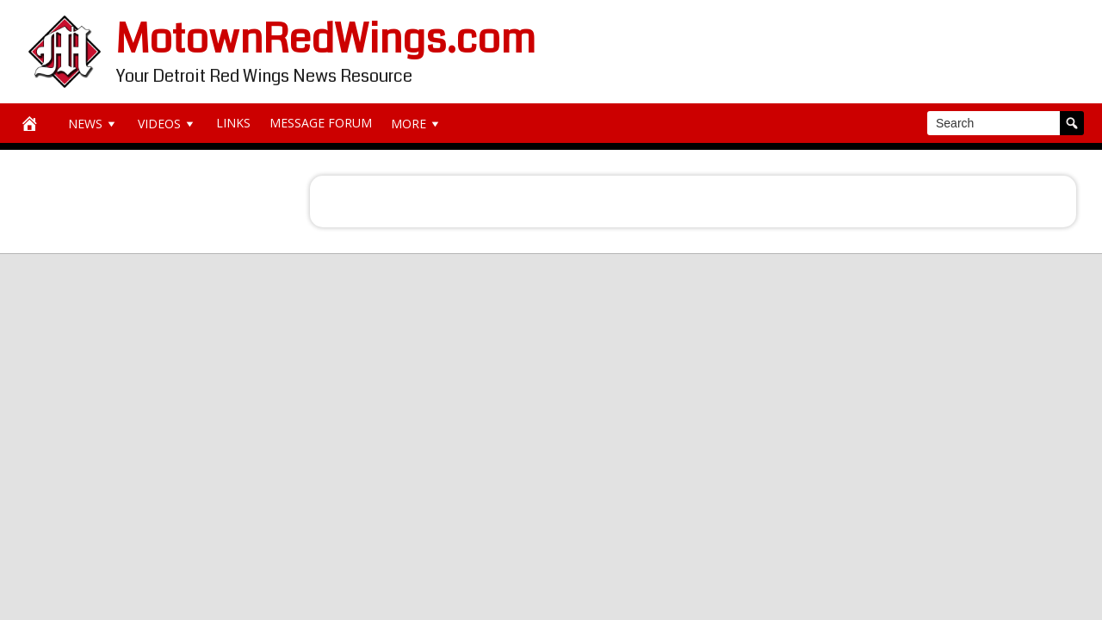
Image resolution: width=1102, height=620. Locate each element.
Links (233, 123)
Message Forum (320, 123)
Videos (167, 123)
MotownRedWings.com (326, 39)
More (417, 123)
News (93, 123)
